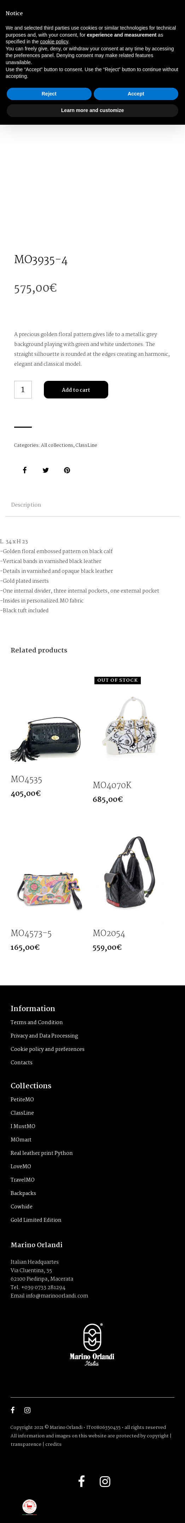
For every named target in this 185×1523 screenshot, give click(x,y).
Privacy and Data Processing (44, 1036)
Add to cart (76, 390)
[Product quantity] (23, 389)
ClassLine (86, 445)
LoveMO (21, 1167)
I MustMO (23, 1126)
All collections (57, 445)
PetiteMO (22, 1100)
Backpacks (23, 1193)
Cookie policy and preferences (48, 1049)
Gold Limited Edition (36, 1220)
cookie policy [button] (54, 41)
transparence (26, 1444)
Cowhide (22, 1207)
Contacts (22, 1063)
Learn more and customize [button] (92, 110)
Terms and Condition (37, 1023)
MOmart (21, 1140)
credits (53, 1444)
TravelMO (23, 1180)
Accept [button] (136, 94)
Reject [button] (49, 94)
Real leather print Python (42, 1153)
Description (26, 505)
